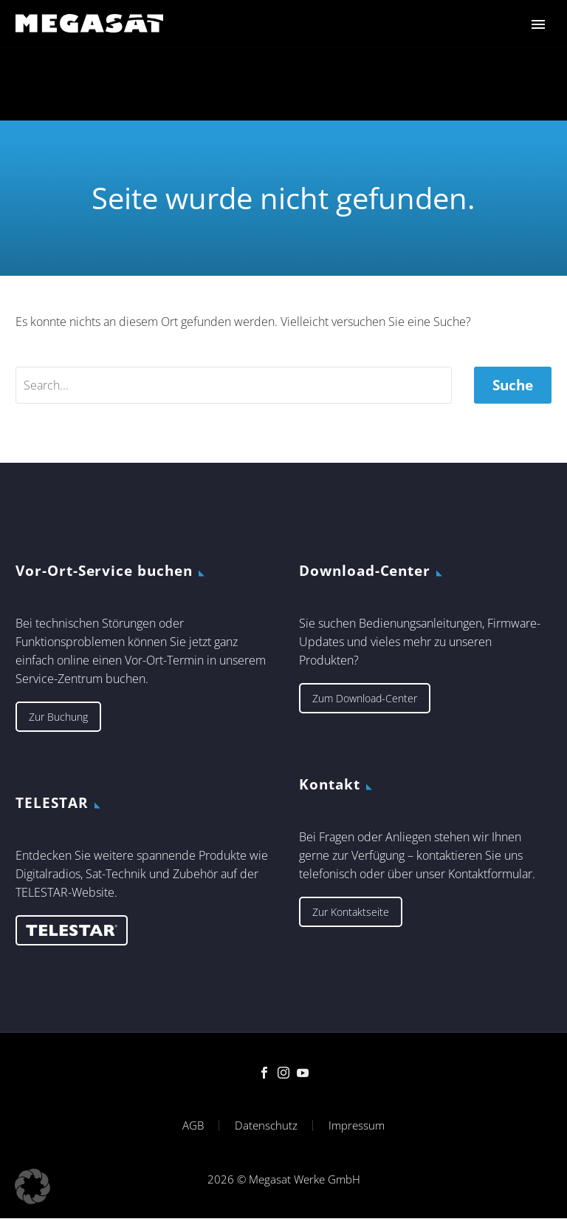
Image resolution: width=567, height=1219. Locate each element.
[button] (32, 1186)
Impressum (357, 1125)
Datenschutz (266, 1125)
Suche (512, 385)
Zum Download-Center (364, 698)
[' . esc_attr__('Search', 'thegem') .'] (234, 385)
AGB (193, 1125)
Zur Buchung (58, 717)
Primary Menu (538, 24)
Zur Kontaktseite (350, 912)
